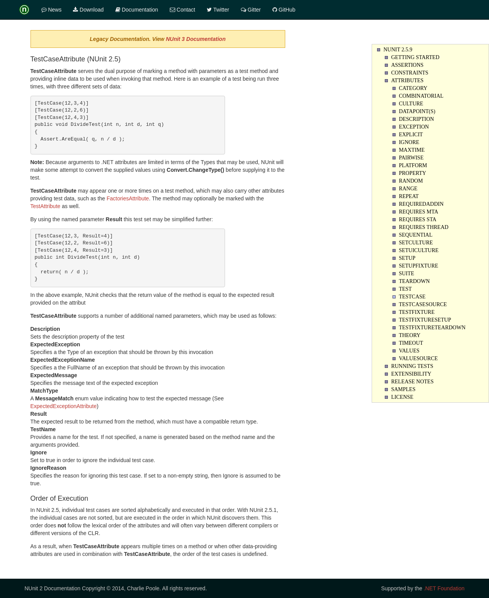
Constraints (409, 73)
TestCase (412, 297)
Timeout (411, 343)
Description (416, 119)
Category (413, 88)
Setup (407, 258)
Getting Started (415, 57)
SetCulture (416, 243)
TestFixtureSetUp (425, 320)
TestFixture (417, 312)
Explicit (411, 134)
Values (409, 351)
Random (411, 181)
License (402, 397)
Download (88, 10)
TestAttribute (45, 206)
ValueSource (418, 358)
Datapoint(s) (417, 111)
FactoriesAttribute (128, 198)
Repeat (408, 196)
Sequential (415, 235)
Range (408, 188)
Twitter (218, 10)
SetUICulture (418, 250)
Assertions (407, 65)
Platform (413, 165)
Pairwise (411, 158)
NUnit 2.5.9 (397, 50)
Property (412, 173)
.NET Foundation (444, 588)
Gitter (251, 10)
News (51, 10)
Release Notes (412, 382)
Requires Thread (423, 227)
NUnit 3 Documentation (196, 39)
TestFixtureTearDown (432, 327)
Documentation (136, 10)
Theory (409, 335)
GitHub (283, 10)
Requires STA (417, 219)
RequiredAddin (421, 204)
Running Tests (412, 366)
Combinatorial (421, 96)
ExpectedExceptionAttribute (63, 406)
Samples (403, 389)
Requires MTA (418, 212)
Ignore (409, 142)
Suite (406, 273)
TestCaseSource (423, 304)
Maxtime (412, 150)
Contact (182, 10)
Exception (414, 127)
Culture (411, 104)
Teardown (414, 281)
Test (405, 289)
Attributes (407, 80)
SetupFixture (418, 266)
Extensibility (411, 374)
